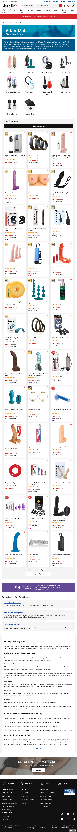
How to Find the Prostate (12, 603)
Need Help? (71, 1)
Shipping (55, 1)
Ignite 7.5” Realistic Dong (65, 730)
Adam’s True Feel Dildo (53, 722)
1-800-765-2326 (12, 1)
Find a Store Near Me (46, 799)
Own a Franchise (44, 806)
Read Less (38, 748)
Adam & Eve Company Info (47, 793)
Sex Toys (9, 22)
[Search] (42, 5)
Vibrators (30, 10)
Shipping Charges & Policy (10, 803)
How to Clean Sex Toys (12, 624)
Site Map (23, 803)
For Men (13, 10)
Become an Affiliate (45, 803)
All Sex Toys (24, 793)
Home (3, 22)
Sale (72, 10)
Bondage (39, 10)
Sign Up (38, 770)
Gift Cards (5, 819)
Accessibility (5, 816)
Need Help (26, 783)
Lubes (56, 10)
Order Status (46, 1)
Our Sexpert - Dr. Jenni (27, 799)
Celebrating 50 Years (46, 796)
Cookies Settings (7, 810)
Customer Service (7, 793)
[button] (38, 574)
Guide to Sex (24, 796)
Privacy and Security (8, 806)
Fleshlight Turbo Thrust (53, 726)
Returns (62, 1)
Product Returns (7, 799)
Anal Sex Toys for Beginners (13, 613)
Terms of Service (7, 813)
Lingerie (47, 10)
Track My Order (6, 796)
